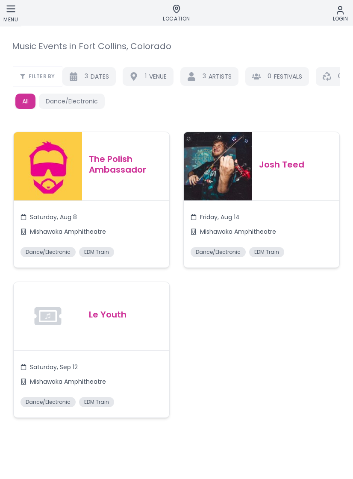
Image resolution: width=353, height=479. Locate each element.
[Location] (176, 13)
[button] (91, 201)
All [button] (25, 101)
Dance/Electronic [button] (72, 101)
